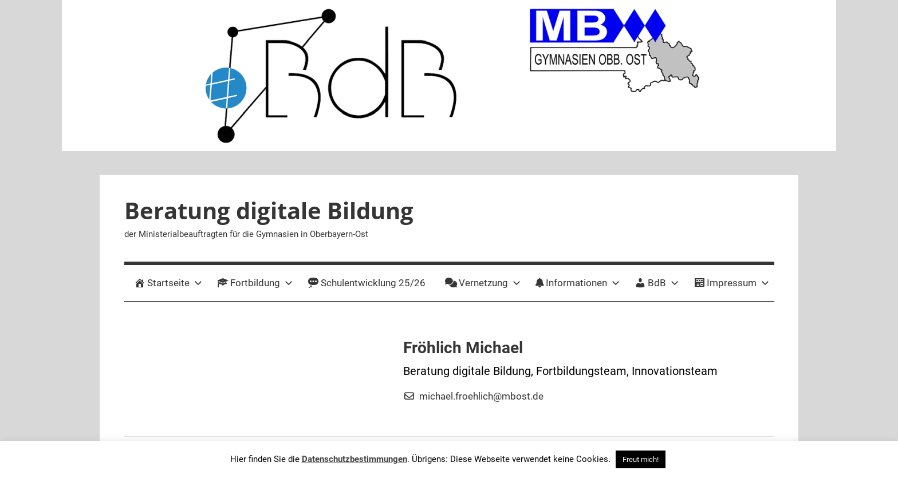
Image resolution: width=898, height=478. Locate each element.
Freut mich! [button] (641, 459)
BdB (657, 283)
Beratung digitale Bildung (268, 210)
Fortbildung (255, 283)
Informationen (577, 283)
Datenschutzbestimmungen (354, 459)
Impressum (731, 283)
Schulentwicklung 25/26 (367, 283)
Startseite (168, 283)
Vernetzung (483, 283)
